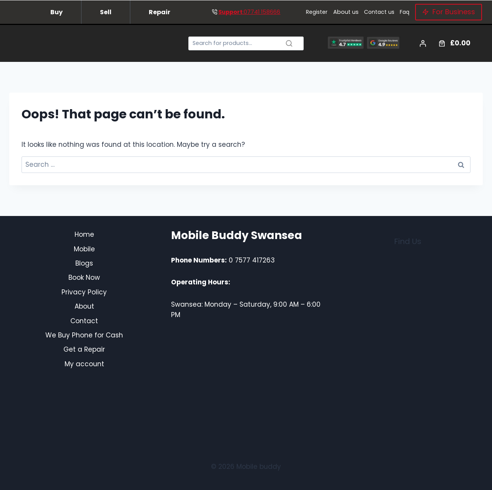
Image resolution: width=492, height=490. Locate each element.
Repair (159, 12)
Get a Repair (84, 349)
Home (84, 234)
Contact (84, 321)
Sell (105, 12)
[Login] (423, 43)
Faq (404, 12)
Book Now (84, 277)
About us (346, 12)
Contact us (379, 12)
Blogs (84, 263)
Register (316, 12)
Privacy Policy (84, 292)
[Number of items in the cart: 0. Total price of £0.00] (454, 43)
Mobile (84, 249)
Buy (56, 12)
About (84, 306)
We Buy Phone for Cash (84, 335)
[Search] (246, 44)
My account (84, 364)
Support (230, 12)
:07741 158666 (261, 12)
